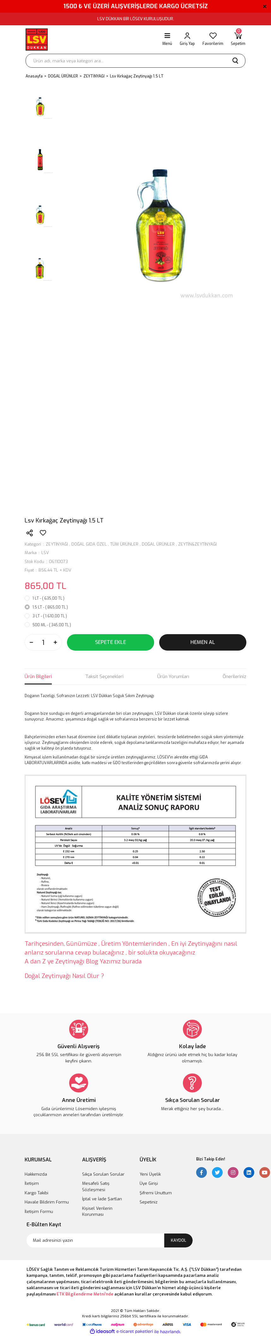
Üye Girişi (149, 1183)
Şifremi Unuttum (156, 1193)
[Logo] (37, 39)
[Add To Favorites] (43, 533)
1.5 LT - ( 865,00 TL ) (50, 607)
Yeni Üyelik (150, 1174)
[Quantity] (43, 642)
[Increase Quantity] (55, 642)
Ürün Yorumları (173, 676)
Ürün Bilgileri (38, 676)
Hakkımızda (36, 1174)
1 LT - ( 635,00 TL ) (48, 598)
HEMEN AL (202, 642)
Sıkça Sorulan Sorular (103, 1174)
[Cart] (238, 39)
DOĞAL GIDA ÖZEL (89, 544)
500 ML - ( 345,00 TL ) (52, 625)
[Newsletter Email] (110, 1240)
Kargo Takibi (36, 1193)
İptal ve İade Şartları (102, 1199)
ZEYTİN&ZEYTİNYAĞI (197, 544)
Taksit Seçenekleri (104, 676)
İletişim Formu (39, 1211)
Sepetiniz (149, 1202)
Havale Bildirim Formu (47, 1202)
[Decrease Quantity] (31, 642)
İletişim (32, 1183)
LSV (45, 552)
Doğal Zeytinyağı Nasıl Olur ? (64, 976)
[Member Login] (187, 39)
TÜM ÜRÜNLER (124, 544)
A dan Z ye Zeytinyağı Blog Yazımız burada (83, 961)
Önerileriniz (234, 676)
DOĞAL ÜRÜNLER (158, 544)
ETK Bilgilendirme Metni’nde (85, 1294)
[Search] (135, 61)
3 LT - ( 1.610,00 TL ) (50, 616)
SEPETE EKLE (110, 642)
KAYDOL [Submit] (178, 1240)
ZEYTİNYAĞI (57, 544)
